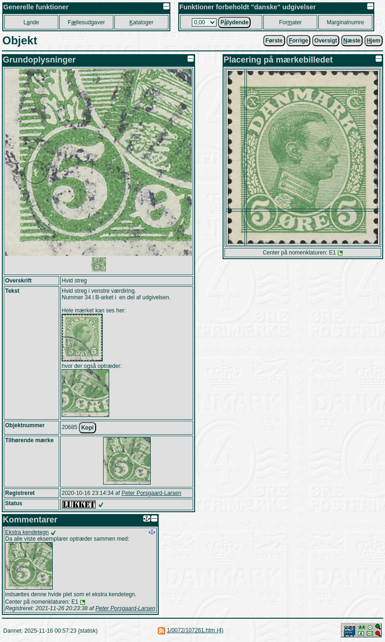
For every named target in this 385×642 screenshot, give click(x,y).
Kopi (87, 427)
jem (373, 40)
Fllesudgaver (86, 22)
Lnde (31, 22)
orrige (298, 40)
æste (352, 40)
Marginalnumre (345, 22)
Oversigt (326, 40)
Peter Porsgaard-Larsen (151, 493)
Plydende (234, 22)
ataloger (141, 22)
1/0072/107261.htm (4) (195, 630)
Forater (290, 22)
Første (274, 40)
